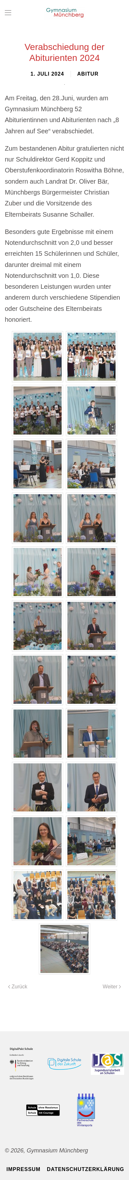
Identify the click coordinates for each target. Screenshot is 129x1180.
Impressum (23, 1169)
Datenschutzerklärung (85, 1169)
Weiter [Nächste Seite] (112, 986)
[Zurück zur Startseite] (64, 13)
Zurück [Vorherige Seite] (17, 986)
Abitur (88, 74)
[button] (8, 13)
